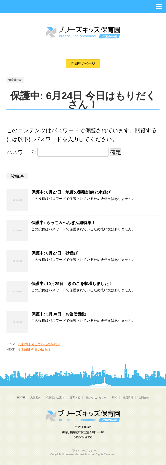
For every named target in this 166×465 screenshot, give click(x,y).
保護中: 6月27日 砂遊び (54, 253)
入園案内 (35, 397)
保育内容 (75, 397)
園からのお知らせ (96, 397)
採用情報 (128, 397)
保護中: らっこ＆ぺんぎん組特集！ (63, 222)
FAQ (114, 397)
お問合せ (144, 397)
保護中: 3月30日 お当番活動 (58, 314)
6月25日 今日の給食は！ (36, 349)
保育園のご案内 (55, 397)
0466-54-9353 (82, 437)
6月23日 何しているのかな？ (39, 344)
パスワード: (57, 152)
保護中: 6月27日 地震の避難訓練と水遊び (71, 192)
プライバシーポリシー (83, 450)
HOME (21, 397)
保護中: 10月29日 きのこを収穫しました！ (72, 283)
